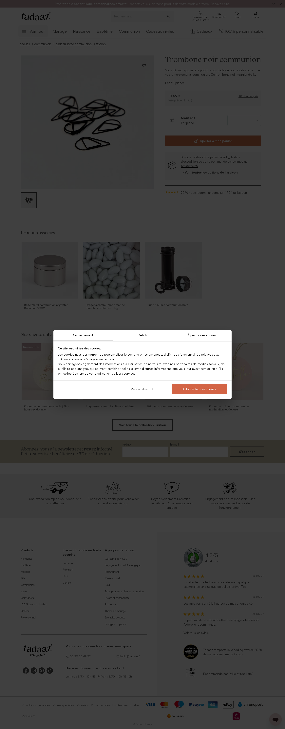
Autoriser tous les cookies (199, 389)
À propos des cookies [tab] (202, 335)
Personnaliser (142, 389)
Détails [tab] (142, 335)
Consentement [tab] (83, 335)
